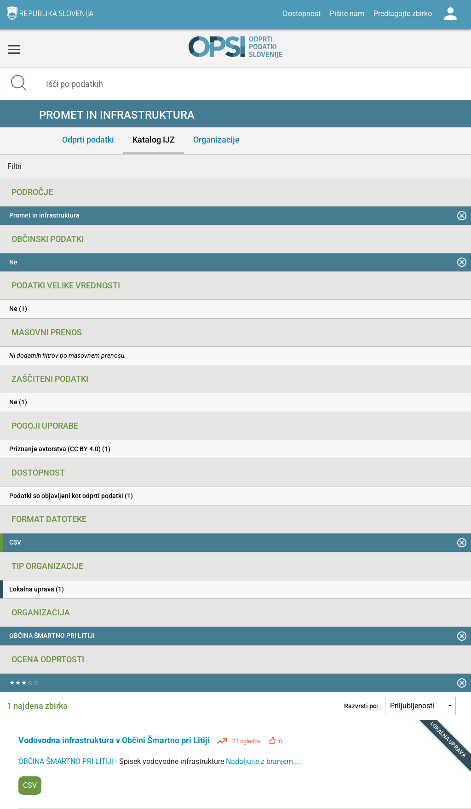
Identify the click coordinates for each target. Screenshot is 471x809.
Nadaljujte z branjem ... (263, 761)
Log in (450, 14)
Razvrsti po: (361, 706)
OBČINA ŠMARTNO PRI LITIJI (66, 761)
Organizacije (216, 139)
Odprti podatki (88, 139)
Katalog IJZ (153, 139)
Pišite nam (347, 13)
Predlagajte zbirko (402, 13)
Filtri (14, 166)
